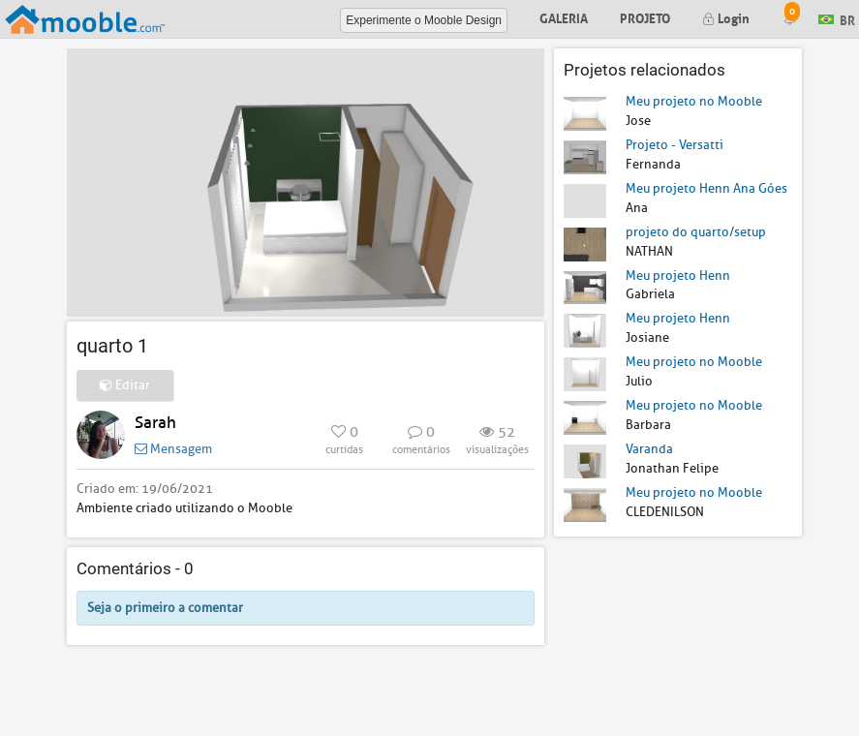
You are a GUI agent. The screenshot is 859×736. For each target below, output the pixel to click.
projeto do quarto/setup (696, 232)
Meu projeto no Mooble (694, 101)
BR (836, 18)
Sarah (155, 423)
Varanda (649, 449)
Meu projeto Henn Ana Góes (706, 188)
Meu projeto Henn (678, 275)
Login (726, 17)
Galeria (563, 17)
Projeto (645, 17)
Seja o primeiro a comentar (165, 607)
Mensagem (173, 449)
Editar (125, 385)
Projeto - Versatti (674, 145)
